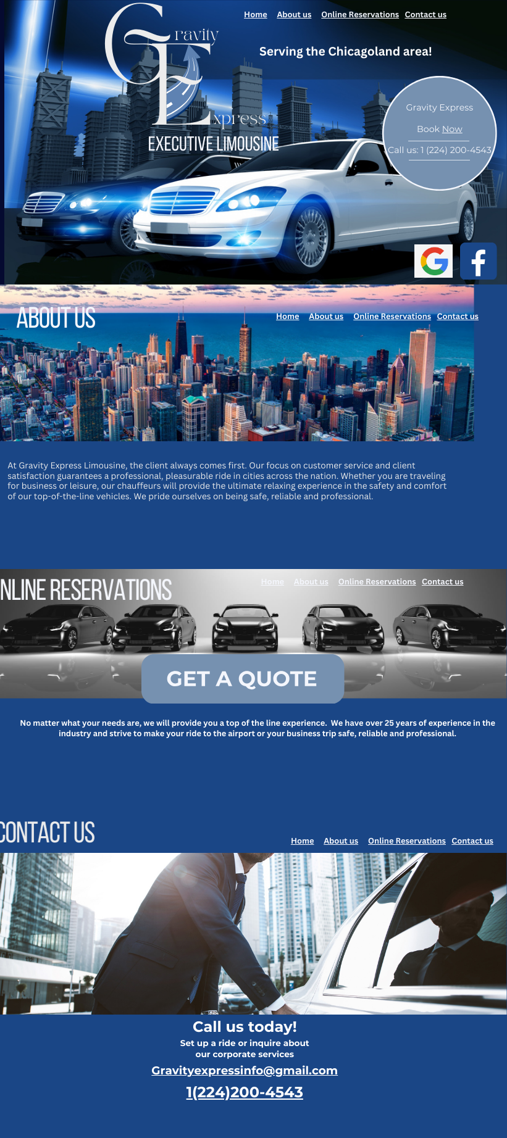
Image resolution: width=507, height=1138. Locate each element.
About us (294, 14)
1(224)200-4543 (244, 1093)
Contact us (425, 14)
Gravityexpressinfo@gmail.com (244, 1070)
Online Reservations (360, 14)
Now (452, 129)
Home (255, 14)
